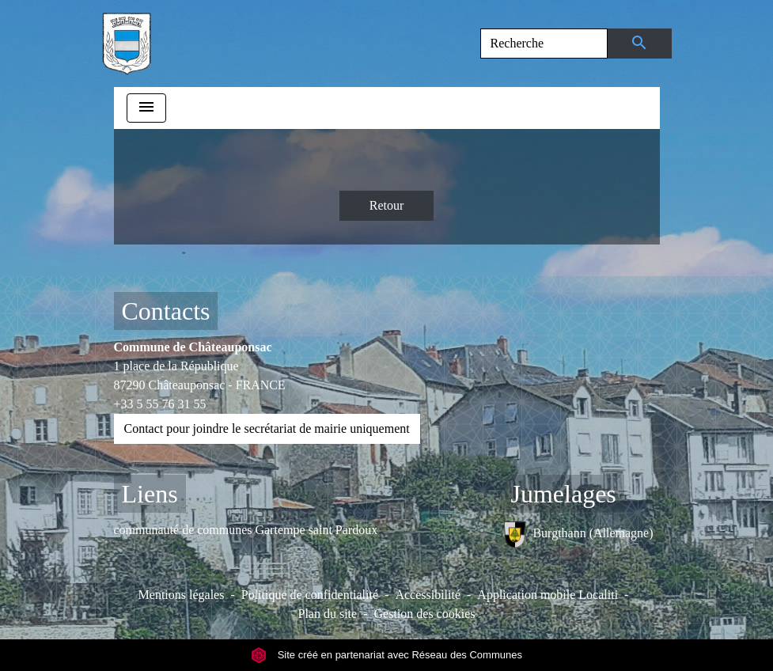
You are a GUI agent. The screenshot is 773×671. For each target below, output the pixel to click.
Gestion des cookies (425, 613)
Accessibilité (427, 594)
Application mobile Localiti (547, 594)
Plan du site (328, 613)
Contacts (166, 311)
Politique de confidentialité (309, 594)
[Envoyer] (640, 43)
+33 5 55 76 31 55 (160, 404)
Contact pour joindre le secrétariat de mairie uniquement (267, 428)
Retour (386, 205)
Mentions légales (181, 594)
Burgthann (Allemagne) (578, 534)
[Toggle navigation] (146, 108)
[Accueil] (126, 43)
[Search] (544, 43)
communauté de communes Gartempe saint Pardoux (246, 529)
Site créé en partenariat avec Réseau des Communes (386, 655)
